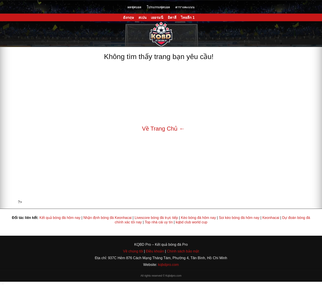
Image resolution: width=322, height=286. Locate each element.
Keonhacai (270, 218)
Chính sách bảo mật (183, 251)
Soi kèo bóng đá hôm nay (239, 218)
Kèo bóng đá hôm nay (198, 218)
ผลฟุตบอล (134, 7)
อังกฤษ (128, 17)
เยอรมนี (157, 17)
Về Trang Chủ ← (163, 128)
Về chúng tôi (133, 251)
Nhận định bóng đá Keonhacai (107, 218)
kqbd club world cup (191, 222)
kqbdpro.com (168, 265)
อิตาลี (172, 17)
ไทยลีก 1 (188, 17)
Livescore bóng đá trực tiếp (156, 218)
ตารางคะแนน (185, 7)
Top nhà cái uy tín (159, 222)
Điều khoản (154, 251)
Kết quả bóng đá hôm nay (59, 218)
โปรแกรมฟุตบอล (158, 7)
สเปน (142, 17)
